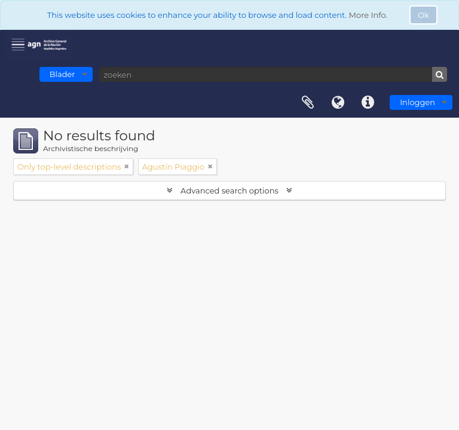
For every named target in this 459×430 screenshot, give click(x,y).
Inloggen (417, 102)
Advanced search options (230, 190)
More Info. (368, 15)
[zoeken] (273, 74)
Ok (423, 15)
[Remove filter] (126, 167)
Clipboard (308, 103)
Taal (338, 103)
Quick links (367, 103)
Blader (62, 74)
